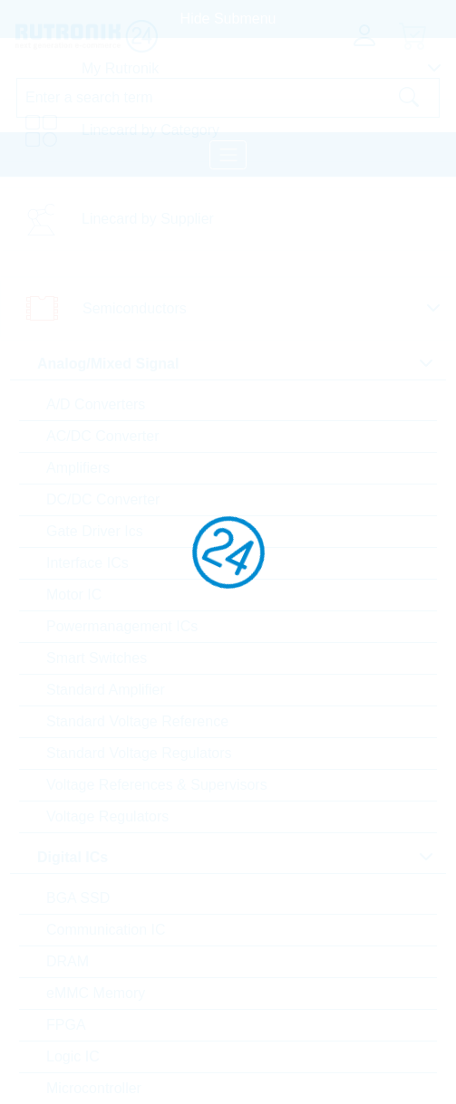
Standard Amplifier (105, 689)
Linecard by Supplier (148, 218)
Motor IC (74, 594)
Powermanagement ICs (122, 626)
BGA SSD (78, 898)
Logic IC (73, 1056)
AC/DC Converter (102, 436)
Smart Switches (96, 658)
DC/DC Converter (103, 499)
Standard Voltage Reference (137, 721)
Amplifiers (78, 467)
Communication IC (106, 929)
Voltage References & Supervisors (156, 784)
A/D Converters (95, 404)
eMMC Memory (95, 993)
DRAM (67, 961)
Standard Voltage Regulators (139, 753)
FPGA (66, 1024)
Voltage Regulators (107, 816)
